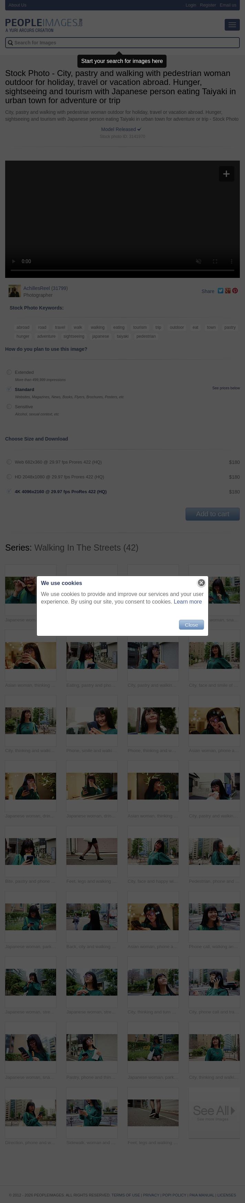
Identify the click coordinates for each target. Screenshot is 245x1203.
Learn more (188, 602)
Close (191, 625)
